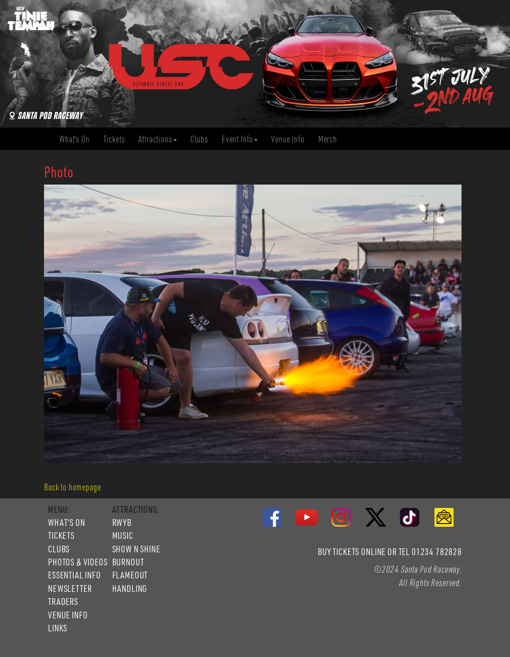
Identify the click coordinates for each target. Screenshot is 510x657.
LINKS (57, 628)
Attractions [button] (157, 139)
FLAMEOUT (130, 575)
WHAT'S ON (66, 522)
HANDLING (129, 588)
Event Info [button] (240, 139)
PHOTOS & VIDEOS (78, 562)
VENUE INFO (68, 615)
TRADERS (63, 601)
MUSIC (122, 535)
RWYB (122, 522)
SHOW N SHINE (136, 549)
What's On (78, 139)
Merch (331, 139)
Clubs (202, 139)
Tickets (117, 139)
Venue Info (291, 139)
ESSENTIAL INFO (74, 575)
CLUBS (59, 549)
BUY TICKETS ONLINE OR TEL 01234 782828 (390, 551)
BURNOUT (128, 562)
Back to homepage (72, 487)
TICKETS (61, 535)
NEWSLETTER (70, 588)
